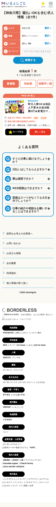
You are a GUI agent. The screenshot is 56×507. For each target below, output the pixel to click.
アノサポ (16, 358)
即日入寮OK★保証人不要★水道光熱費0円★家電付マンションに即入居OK (39, 108)
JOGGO (15, 460)
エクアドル (44, 479)
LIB (22, 460)
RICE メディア (9, 345)
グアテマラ (33, 479)
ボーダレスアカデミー (12, 444)
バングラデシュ (9, 479)
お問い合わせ (13, 243)
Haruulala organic (10, 463)
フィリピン (18, 482)
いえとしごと (18, 407)
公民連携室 (7, 420)
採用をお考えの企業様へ (19, 234)
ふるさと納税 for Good (36, 345)
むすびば (41, 382)
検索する (28, 60)
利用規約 (11, 273)
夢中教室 (6, 395)
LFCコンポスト (22, 333)
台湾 (31, 486)
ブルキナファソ (31, 482)
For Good (21, 345)
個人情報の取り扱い (17, 283)
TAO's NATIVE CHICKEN (13, 467)
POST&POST (8, 333)
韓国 (25, 486)
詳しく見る (40, 132)
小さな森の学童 (18, 395)
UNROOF (7, 407)
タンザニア (7, 482)
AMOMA (6, 460)
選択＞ (48, 28)
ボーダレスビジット (27, 382)
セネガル (6, 486)
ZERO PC (7, 358)
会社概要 (11, 263)
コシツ (5, 432)
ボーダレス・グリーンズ (13, 370)
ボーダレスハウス (10, 382)
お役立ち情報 (13, 253)
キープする (16, 132)
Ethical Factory (26, 463)
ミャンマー (22, 479)
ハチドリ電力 (35, 333)
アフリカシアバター (34, 460)
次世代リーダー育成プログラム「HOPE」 (20, 448)
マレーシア (44, 482)
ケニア (15, 486)
